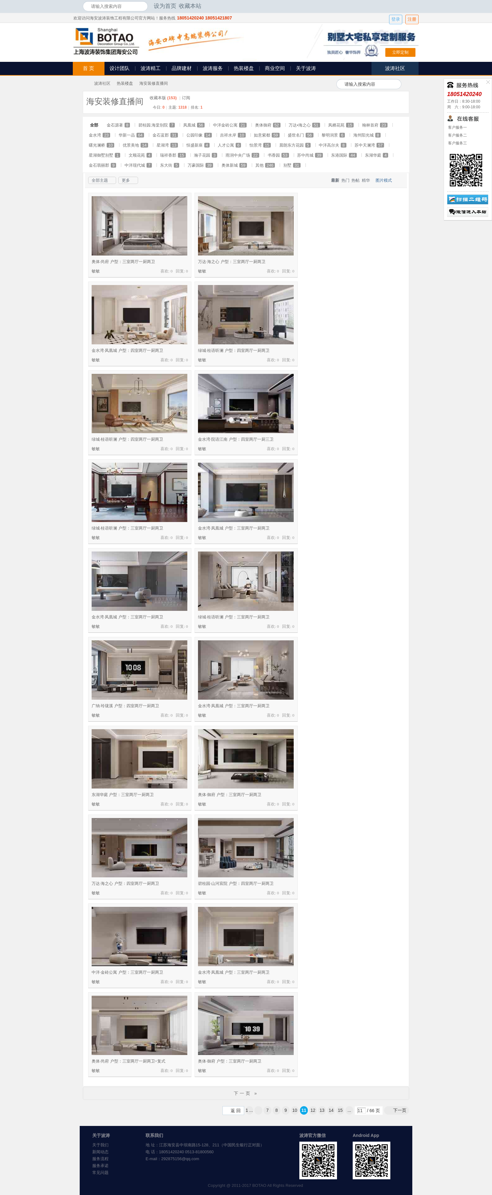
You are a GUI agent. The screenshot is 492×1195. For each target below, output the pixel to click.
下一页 (399, 1110)
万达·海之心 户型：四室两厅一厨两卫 (125, 883)
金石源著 (118, 125)
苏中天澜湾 (369, 145)
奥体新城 (234, 165)
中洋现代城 (138, 165)
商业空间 (275, 68)
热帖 (355, 180)
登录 (395, 19)
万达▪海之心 (304, 125)
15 (340, 1110)
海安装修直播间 (153, 83)
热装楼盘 (244, 68)
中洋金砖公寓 (230, 125)
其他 (265, 165)
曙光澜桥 (101, 145)
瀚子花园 (205, 155)
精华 (366, 180)
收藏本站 (190, 6)
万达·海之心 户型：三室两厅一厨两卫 (231, 261)
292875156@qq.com (180, 1158)
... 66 (349, 1111)
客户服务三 (457, 143)
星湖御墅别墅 (104, 155)
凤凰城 (194, 125)
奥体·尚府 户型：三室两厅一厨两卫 (123, 261)
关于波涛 (306, 68)
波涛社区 (102, 83)
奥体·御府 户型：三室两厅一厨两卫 (229, 794)
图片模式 (384, 180)
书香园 (278, 155)
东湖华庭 (376, 155)
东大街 (169, 165)
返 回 (236, 1110)
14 (331, 1110)
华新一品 (131, 135)
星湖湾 (167, 145)
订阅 (186, 97)
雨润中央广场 (242, 155)
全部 (94, 125)
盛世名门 (300, 135)
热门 (345, 180)
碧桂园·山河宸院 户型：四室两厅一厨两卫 (236, 883)
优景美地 (135, 145)
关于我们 (100, 1145)
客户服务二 (457, 135)
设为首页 (165, 6)
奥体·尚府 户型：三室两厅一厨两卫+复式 (128, 1061)
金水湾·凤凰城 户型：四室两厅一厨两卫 (127, 350)
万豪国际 (200, 165)
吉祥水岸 (232, 135)
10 (294, 1110)
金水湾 (99, 135)
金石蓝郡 (165, 135)
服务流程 (100, 1158)
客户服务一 (457, 127)
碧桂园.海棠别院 (156, 125)
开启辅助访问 (407, 6)
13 (322, 1110)
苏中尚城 (310, 155)
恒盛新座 (198, 145)
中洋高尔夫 (332, 145)
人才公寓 (229, 145)
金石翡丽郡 (102, 165)
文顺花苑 (140, 155)
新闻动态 (100, 1151)
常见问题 (100, 1172)
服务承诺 (100, 1165)
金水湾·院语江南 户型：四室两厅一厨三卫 (236, 439)
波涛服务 (213, 68)
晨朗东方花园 (295, 145)
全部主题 (100, 180)
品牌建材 (182, 68)
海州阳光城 (367, 135)
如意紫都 (266, 135)
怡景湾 (260, 145)
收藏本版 (163, 97)
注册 (412, 19)
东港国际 (343, 155)
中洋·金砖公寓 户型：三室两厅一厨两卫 (127, 972)
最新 (335, 180)
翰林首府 (375, 125)
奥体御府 (268, 125)
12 (313, 1110)
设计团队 (120, 68)
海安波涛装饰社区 (85, 83)
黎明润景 (333, 135)
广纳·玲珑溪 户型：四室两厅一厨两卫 (125, 705)
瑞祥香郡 (172, 155)
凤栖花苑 (341, 125)
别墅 (292, 165)
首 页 (88, 68)
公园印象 (199, 135)
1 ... (249, 1110)
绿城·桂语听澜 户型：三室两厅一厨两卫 (127, 528)
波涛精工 (151, 68)
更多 (126, 180)
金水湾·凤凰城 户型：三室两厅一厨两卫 (234, 528)
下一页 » (246, 1093)
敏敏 (96, 271)
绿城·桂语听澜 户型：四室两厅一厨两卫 (234, 350)
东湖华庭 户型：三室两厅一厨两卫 (123, 794)
